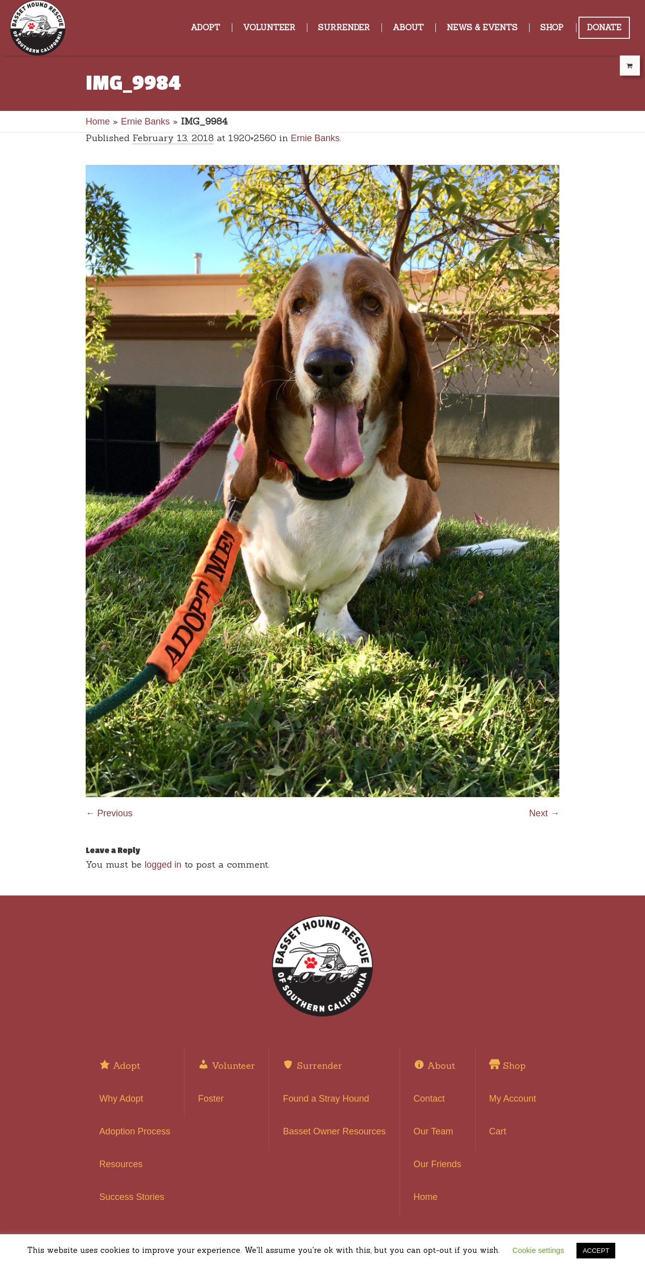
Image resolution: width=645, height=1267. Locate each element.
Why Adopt (121, 1099)
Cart (497, 1131)
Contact (429, 1099)
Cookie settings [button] (538, 1250)
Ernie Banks (145, 121)
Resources (121, 1164)
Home (98, 121)
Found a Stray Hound (326, 1099)
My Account (512, 1099)
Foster (211, 1099)
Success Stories (131, 1197)
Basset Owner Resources (334, 1131)
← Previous (109, 813)
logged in (163, 865)
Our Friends (438, 1164)
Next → (544, 813)
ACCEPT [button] (596, 1250)
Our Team (434, 1131)
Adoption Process (134, 1131)
